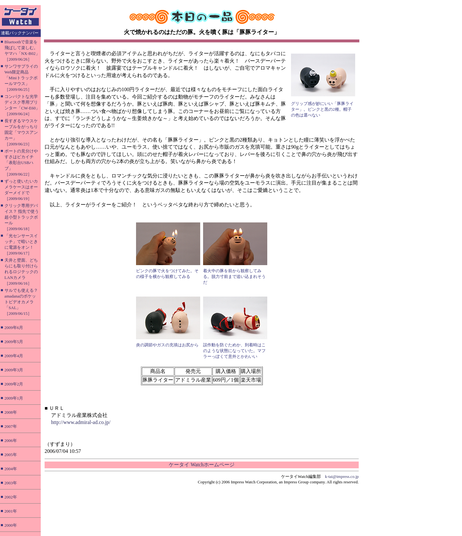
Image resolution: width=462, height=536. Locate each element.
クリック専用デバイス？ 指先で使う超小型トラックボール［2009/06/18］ (21, 217)
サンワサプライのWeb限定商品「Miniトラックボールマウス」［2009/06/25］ (21, 78)
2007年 (10, 426)
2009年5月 (13, 341)
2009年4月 (13, 355)
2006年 (10, 440)
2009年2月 (13, 384)
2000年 (10, 525)
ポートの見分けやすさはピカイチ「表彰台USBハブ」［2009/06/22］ (21, 163)
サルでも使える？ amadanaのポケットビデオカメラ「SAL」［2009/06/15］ (21, 302)
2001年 (10, 511)
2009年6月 (13, 327)
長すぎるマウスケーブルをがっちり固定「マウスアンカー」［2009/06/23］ (21, 132)
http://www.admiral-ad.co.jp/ (80, 422)
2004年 (10, 468)
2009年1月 (13, 398)
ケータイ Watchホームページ (201, 464)
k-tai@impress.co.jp (342, 476)
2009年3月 (13, 369)
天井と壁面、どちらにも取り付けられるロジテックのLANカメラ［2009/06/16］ (21, 272)
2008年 (10, 412)
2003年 (10, 482)
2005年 (10, 454)
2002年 (10, 497)
